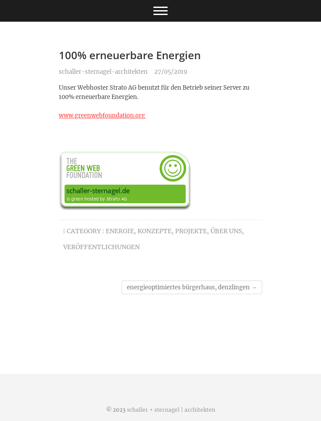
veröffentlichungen (101, 247)
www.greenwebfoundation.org (102, 115)
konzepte (155, 231)
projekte (191, 231)
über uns (226, 231)
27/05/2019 (170, 72)
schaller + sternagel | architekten (171, 409)
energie (120, 231)
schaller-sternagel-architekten (103, 72)
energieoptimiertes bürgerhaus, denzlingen (192, 287)
